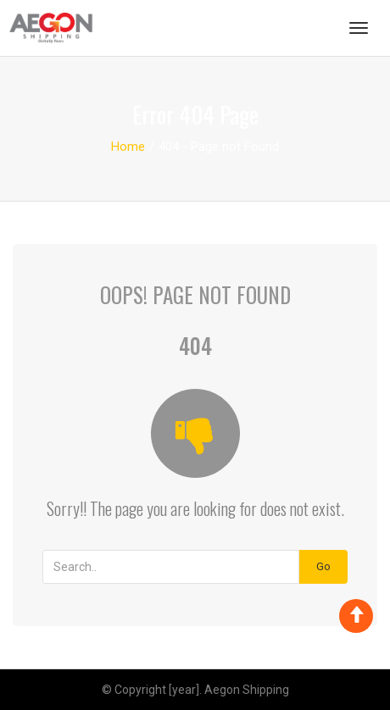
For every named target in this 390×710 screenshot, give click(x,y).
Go (323, 566)
